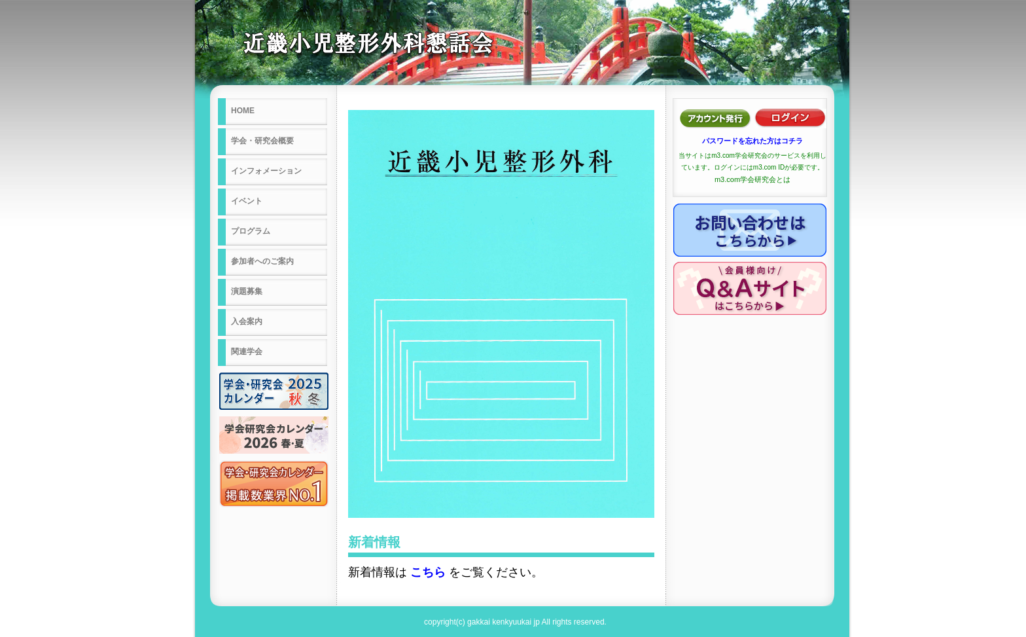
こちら (428, 572)
